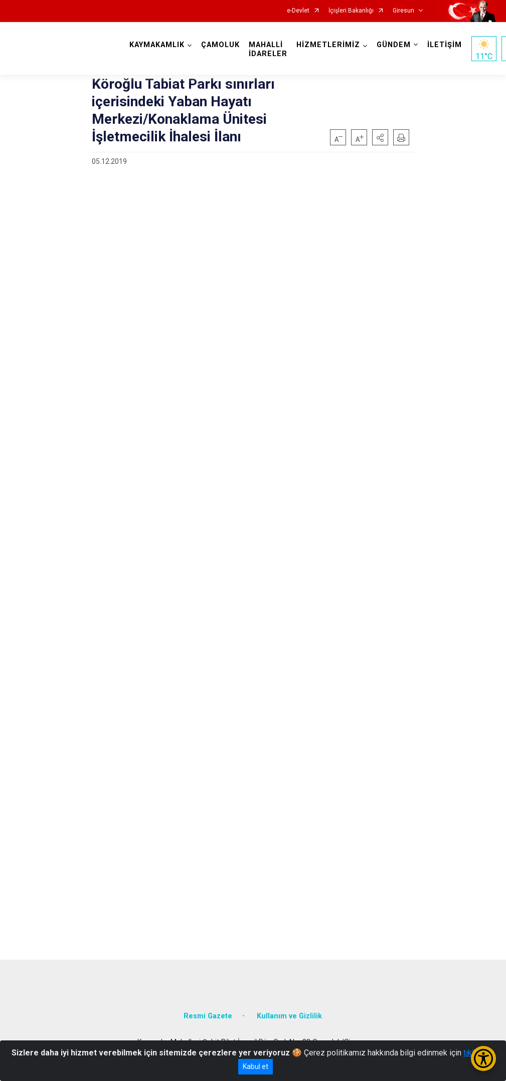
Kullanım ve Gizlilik (289, 1016)
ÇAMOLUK (220, 45)
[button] (380, 137)
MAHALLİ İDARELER (268, 49)
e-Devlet (298, 11)
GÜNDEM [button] (394, 45)
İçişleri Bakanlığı (351, 11)
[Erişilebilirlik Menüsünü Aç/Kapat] (483, 1058)
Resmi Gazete (208, 1016)
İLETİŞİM (444, 45)
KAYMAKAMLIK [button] (157, 45)
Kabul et (255, 1066)
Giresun (403, 11)
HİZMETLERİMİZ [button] (328, 45)
